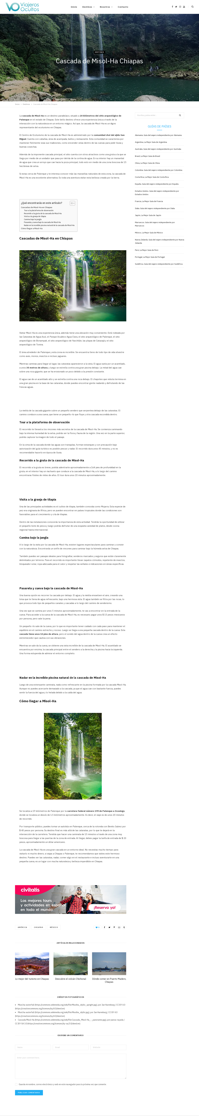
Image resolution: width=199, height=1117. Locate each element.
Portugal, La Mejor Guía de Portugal (150, 257)
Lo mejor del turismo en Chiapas (32, 978)
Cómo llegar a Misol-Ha (31, 228)
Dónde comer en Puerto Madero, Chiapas (109, 980)
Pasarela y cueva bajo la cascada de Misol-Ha (42, 222)
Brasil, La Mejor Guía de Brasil (147, 156)
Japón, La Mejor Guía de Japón (148, 215)
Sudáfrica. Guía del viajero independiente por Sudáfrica (159, 264)
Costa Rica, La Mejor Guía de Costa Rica (152, 177)
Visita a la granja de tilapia (35, 216)
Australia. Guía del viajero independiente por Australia (158, 149)
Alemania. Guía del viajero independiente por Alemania (158, 135)
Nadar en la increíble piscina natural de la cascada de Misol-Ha (49, 225)
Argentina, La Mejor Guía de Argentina (151, 142)
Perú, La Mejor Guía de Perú (146, 250)
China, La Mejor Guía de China (147, 163)
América (22, 927)
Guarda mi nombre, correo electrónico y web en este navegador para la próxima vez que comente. (63, 1084)
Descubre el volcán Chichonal (70, 978)
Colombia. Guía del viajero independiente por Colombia (158, 170)
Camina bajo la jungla (32, 219)
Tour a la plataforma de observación (38, 210)
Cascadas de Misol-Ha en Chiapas (36, 207)
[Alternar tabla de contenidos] (71, 203)
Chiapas (38, 927)
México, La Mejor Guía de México (149, 232)
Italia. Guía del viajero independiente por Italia (155, 208)
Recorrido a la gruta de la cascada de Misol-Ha (43, 213)
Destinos (87, 6)
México (54, 927)
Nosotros (105, 6)
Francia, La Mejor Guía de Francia (149, 201)
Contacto (123, 6)
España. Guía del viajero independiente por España (156, 184)
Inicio (74, 6)
